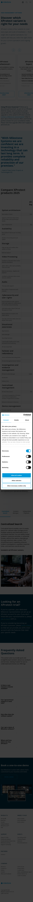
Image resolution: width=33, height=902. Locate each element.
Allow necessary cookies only (16, 485)
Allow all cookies (16, 475)
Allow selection (16, 480)
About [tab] (27, 420)
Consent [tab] (6, 420)
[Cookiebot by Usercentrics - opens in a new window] (23, 415)
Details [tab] (16, 420)
